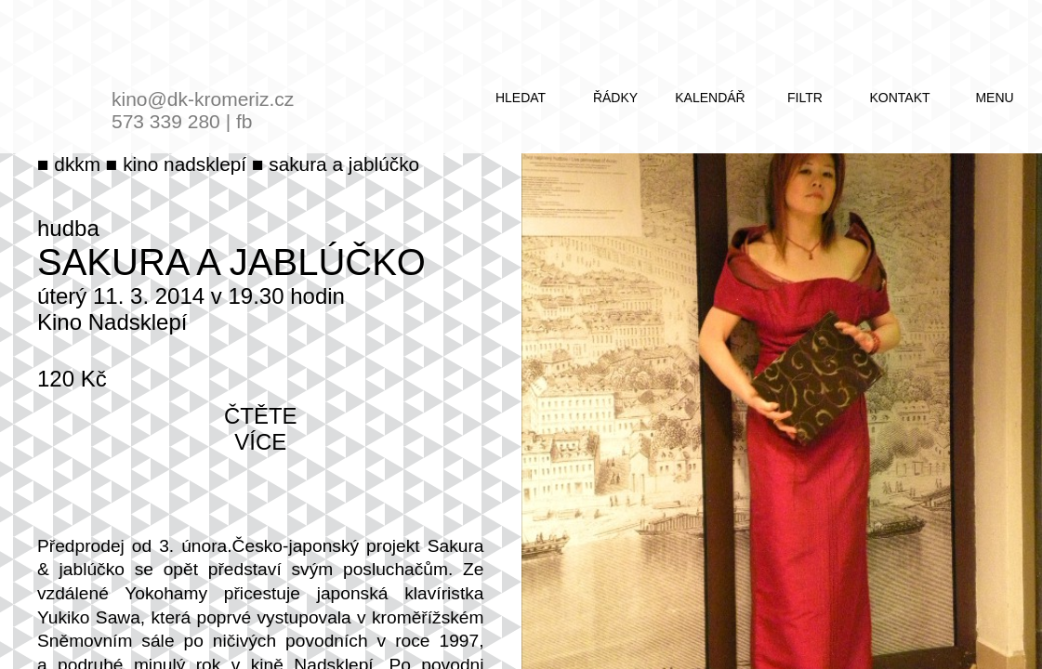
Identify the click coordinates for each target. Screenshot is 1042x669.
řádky (615, 97)
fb (244, 121)
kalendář (710, 97)
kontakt (899, 97)
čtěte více (260, 428)
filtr (805, 97)
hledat (520, 97)
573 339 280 (166, 121)
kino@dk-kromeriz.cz (203, 99)
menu (994, 97)
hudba (68, 228)
